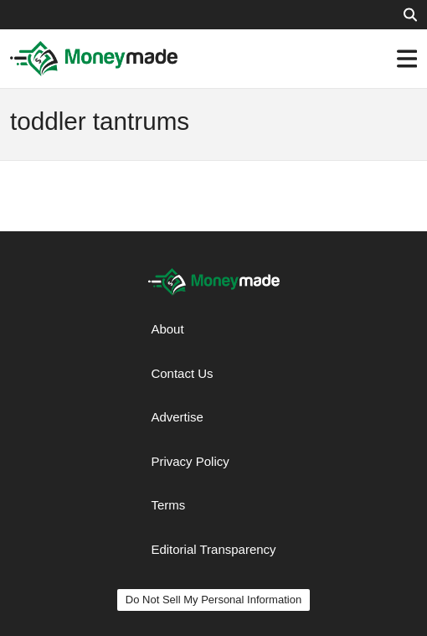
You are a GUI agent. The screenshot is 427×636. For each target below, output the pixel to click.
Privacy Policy (190, 461)
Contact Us (182, 373)
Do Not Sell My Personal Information (213, 599)
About (167, 329)
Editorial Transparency (213, 549)
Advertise (177, 417)
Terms (168, 505)
